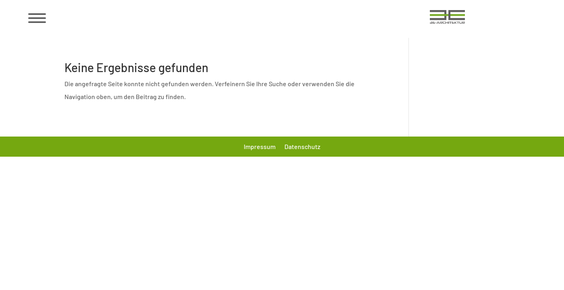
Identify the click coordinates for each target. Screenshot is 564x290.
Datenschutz (302, 147)
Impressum (260, 147)
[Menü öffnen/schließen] (36, 18)
